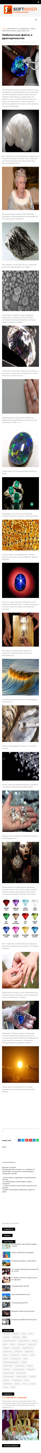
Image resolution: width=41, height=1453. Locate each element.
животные (32, 1344)
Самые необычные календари (22, 1252)
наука (24, 1362)
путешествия (8, 1376)
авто (31, 1333)
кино (5, 1355)
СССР (24, 1333)
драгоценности (12, 28)
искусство (29, 1351)
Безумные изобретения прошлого (24, 1320)
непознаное (19, 1366)
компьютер (14, 1355)
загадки (6, 1348)
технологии (8, 1383)
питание (7, 1369)
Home (4, 28)
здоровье (15, 1348)
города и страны (10, 1341)
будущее (16, 1337)
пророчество (8, 1373)
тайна (27, 1380)
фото (25, 1383)
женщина (21, 1344)
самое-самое (21, 1376)
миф (25, 1358)
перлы (30, 1366)
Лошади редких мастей (20, 1286)
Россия (15, 1333)
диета (12, 1344)
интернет (18, 1351)
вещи (24, 1337)
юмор (6, 1387)
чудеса (32, 1383)
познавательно (24, 28)
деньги (34, 1341)
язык (13, 1387)
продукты (30, 1369)
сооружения (16, 1380)
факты (33, 28)
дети (5, 1344)
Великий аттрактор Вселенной (22, 1311)
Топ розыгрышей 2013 (19, 1303)
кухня (6, 1358)
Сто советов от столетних (14, 1397)
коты (32, 1355)
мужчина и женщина (11, 1362)
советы (6, 1380)
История (7, 1333)
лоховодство (15, 1358)
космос (24, 1355)
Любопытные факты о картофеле (23, 1261)
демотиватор (24, 1341)
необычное (8, 1366)
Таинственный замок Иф (20, 1294)
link (3, 1130)
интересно (8, 1351)
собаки (32, 1376)
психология (21, 1373)
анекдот (6, 1337)
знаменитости (28, 1348)
